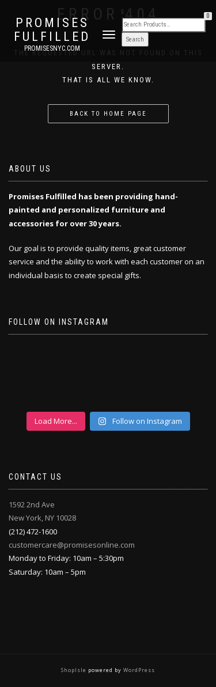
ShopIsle (74, 670)
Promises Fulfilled (52, 30)
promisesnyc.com (52, 48)
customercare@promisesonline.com (72, 545)
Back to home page (108, 113)
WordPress (138, 670)
